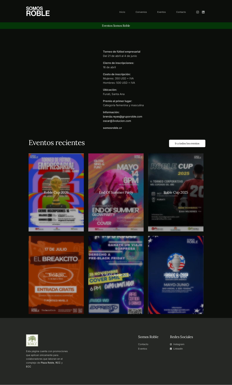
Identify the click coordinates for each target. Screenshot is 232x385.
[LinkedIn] (203, 11)
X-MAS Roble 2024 (116, 275)
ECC (28, 366)
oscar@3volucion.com (117, 120)
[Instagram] (197, 11)
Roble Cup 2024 (176, 275)
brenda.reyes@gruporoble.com (123, 116)
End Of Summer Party (116, 192)
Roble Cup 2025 (176, 192)
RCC (58, 362)
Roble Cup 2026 (56, 192)
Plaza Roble (47, 362)
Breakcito (56, 275)
